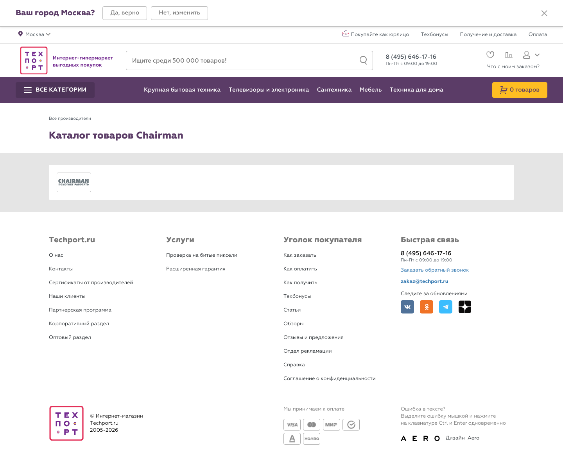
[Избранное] (489, 55)
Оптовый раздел (70, 337)
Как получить (300, 283)
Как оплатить (300, 269)
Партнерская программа (80, 310)
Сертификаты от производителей (91, 283)
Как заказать (299, 255)
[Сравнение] (508, 56)
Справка (294, 365)
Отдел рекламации (307, 351)
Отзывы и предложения (313, 337)
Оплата (538, 35)
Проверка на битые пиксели (201, 255)
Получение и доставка (488, 35)
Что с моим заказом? (513, 67)
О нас (56, 255)
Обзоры (293, 324)
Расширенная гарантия (196, 269)
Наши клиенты (67, 296)
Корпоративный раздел (79, 324)
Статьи (292, 310)
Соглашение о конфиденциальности (329, 379)
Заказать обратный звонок (435, 270)
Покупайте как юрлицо (380, 35)
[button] (124, 13)
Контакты (61, 269)
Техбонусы (434, 35)
